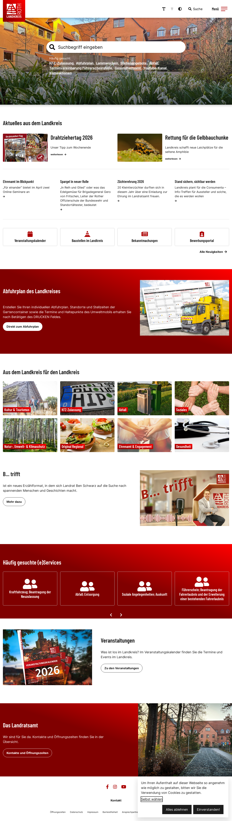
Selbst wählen (151, 799)
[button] (224, 9)
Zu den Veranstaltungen (121, 668)
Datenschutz (76, 812)
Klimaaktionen (60, 73)
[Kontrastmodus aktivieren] (180, 9)
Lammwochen (107, 63)
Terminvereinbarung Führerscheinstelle (81, 68)
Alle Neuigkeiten (213, 252)
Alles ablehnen (177, 809)
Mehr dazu (14, 502)
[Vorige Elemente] (111, 615)
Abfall (154, 63)
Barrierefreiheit (110, 812)
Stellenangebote (134, 63)
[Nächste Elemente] (121, 615)
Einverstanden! (208, 809)
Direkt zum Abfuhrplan (23, 326)
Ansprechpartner (130, 812)
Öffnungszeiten (58, 812)
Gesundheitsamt (128, 68)
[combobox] (195, 9)
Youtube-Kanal (155, 68)
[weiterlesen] (4, 196)
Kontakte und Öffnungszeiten (27, 753)
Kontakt (116, 800)
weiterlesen (58, 154)
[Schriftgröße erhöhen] (164, 9)
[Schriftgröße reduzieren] (172, 9)
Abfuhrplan (85, 63)
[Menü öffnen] (219, 9)
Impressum (92, 812)
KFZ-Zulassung (61, 63)
